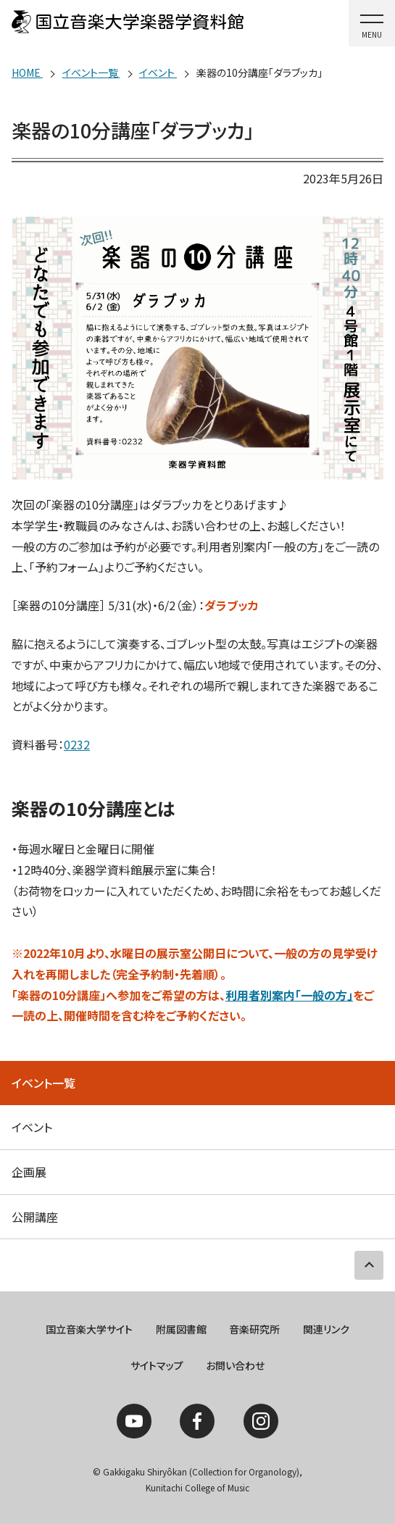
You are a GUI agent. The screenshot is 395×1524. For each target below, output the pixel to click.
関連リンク (326, 1329)
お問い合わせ (235, 1365)
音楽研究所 (254, 1329)
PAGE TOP (368, 1265)
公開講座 (35, 1216)
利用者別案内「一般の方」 (289, 995)
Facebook (197, 1421)
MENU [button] (372, 34)
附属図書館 (181, 1329)
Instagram (261, 1421)
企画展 (29, 1172)
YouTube (134, 1421)
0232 (77, 744)
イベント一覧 (43, 1082)
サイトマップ (156, 1365)
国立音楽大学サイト (89, 1329)
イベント (32, 1127)
